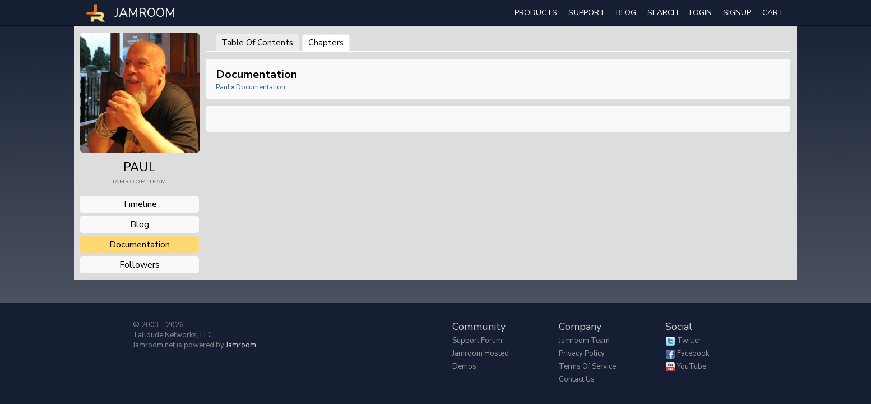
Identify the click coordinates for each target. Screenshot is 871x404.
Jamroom (241, 345)
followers (139, 265)
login (700, 12)
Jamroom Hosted (480, 353)
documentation (139, 244)
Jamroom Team (584, 341)
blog (139, 224)
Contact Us (577, 379)
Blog (626, 12)
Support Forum (477, 341)
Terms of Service (587, 366)
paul (223, 86)
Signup (737, 12)
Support (586, 12)
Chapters (326, 42)
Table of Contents (257, 42)
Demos (464, 366)
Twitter (689, 341)
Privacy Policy (582, 353)
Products (536, 12)
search (662, 12)
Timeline (139, 204)
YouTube (691, 366)
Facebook (693, 353)
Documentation (260, 86)
